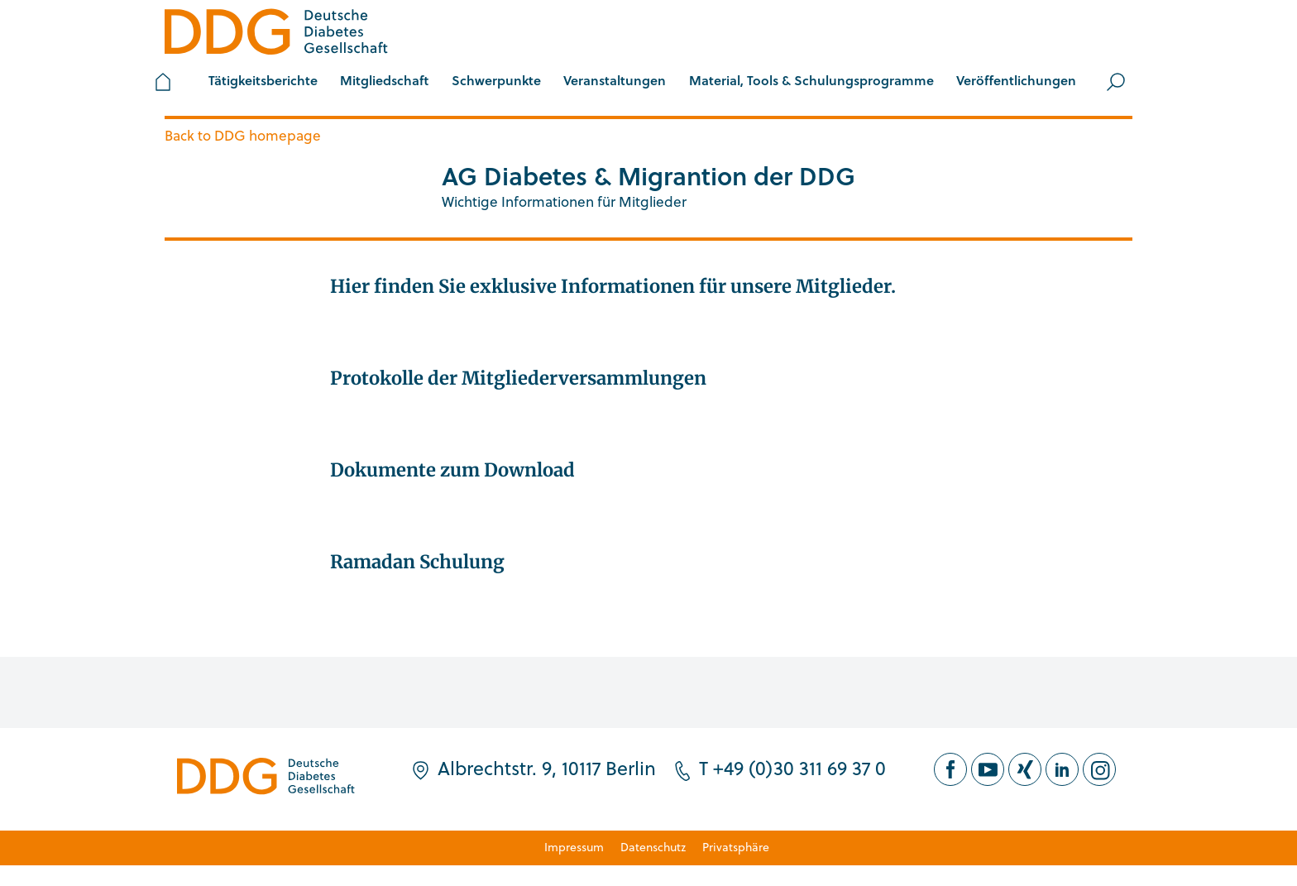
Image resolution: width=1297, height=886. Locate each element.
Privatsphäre (735, 846)
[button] (384, 82)
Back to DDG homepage (243, 135)
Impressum (574, 846)
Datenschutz (653, 846)
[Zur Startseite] (276, 34)
